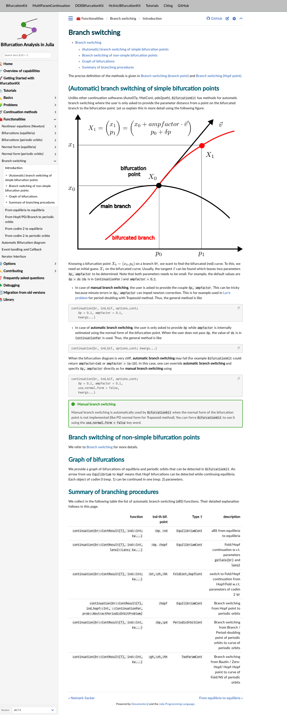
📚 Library (9, 299)
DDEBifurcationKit (89, 5)
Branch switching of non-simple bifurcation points (119, 55)
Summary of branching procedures (108, 67)
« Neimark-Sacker (81, 698)
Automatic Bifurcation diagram (27, 242)
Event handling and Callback (25, 249)
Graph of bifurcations (98, 61)
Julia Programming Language (176, 704)
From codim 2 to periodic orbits (31, 235)
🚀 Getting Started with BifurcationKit (20, 81)
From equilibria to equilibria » (221, 698)
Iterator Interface (17, 256)
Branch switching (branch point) (165, 76)
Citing (168, 5)
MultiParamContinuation (51, 5)
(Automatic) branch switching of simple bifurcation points (125, 49)
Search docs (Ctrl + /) (19, 55)
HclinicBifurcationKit (125, 5)
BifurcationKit (16, 5)
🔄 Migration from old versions (25, 292)
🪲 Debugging (12, 285)
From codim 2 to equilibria (27, 228)
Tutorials (152, 5)
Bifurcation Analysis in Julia (30, 45)
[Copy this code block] (238, 308)
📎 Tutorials (11, 90)
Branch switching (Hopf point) (218, 76)
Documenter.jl (140, 704)
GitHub (183, 5)
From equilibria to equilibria (28, 210)
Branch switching (94, 32)
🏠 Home (9, 64)
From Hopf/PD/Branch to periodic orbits (33, 219)
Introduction (17, 168)
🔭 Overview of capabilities (22, 71)
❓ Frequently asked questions (25, 278)
